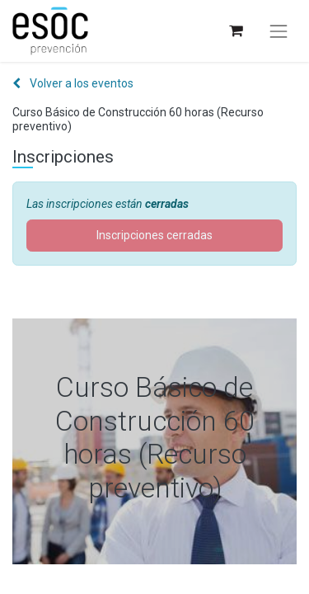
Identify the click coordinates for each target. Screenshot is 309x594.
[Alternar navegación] (278, 31)
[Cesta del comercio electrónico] (235, 31)
